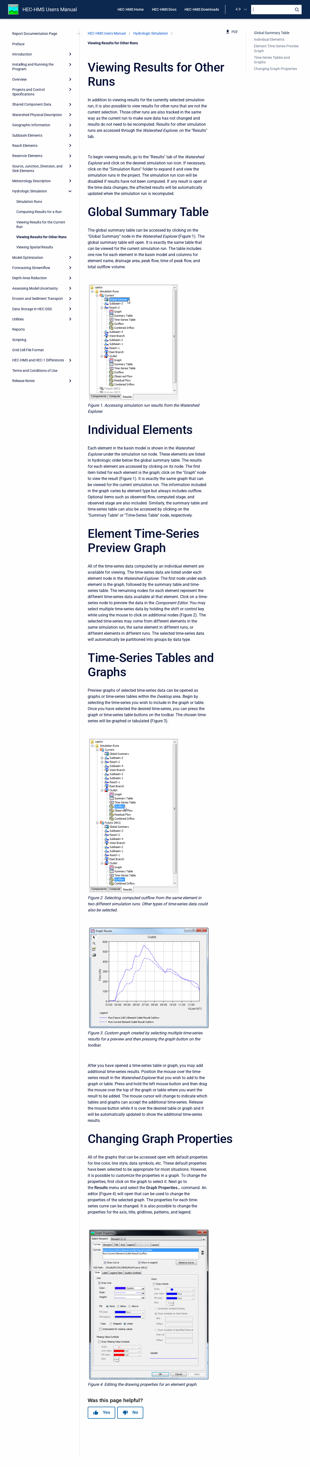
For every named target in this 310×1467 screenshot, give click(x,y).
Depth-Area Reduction (29, 278)
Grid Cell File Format (28, 350)
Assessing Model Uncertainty (35, 288)
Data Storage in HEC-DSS (32, 309)
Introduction (22, 54)
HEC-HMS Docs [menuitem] (164, 9)
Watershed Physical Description (37, 115)
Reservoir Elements (27, 156)
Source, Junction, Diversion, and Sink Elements (37, 168)
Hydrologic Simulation (29, 191)
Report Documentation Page (34, 34)
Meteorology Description (31, 181)
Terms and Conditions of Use (34, 371)
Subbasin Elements (27, 135)
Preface (18, 44)
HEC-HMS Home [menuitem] (131, 9)
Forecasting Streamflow (31, 268)
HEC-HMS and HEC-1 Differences (38, 360)
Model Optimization (27, 258)
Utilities (18, 319)
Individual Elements (269, 39)
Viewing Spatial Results (34, 247)
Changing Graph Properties (275, 69)
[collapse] (70, 191)
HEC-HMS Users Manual (49, 9)
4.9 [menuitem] (238, 9)
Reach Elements (24, 146)
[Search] (276, 10)
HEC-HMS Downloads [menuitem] (202, 9)
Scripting (19, 340)
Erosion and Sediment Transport (37, 299)
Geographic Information (31, 125)
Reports (18, 329)
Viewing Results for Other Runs (41, 237)
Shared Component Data (31, 104)
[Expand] (70, 54)
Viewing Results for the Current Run (40, 224)
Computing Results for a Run (39, 212)
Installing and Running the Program (33, 66)
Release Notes (23, 381)
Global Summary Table (271, 33)
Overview (19, 79)
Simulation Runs (29, 202)
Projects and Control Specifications (28, 92)
